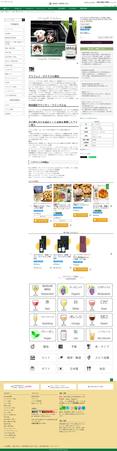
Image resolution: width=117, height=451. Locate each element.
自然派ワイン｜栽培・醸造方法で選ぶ (14, 11)
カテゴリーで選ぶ (9, 410)
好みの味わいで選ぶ (11, 57)
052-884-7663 (103, 2)
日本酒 (7, 82)
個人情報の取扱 (44, 446)
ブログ (7, 105)
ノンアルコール (9, 91)
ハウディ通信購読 (36, 401)
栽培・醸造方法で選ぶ (10, 421)
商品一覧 (18, 8)
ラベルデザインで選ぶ (10, 398)
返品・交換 (63, 420)
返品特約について (85, 149)
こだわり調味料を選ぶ (10, 435)
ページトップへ (111, 379)
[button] (31, 206)
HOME (2, 11)
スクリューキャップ (11, 78)
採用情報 (83, 8)
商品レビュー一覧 (36, 403)
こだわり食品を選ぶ (11, 95)
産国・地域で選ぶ (10, 48)
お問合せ (72, 8)
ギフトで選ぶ (7, 403)
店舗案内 (61, 8)
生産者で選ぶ (9, 65)
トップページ (9, 29)
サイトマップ (55, 446)
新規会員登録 (35, 396)
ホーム (6, 8)
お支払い (34, 408)
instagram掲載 (8, 396)
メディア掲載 (9, 109)
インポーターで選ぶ (9, 408)
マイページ (41, 8)
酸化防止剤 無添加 (10, 37)
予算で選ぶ (8, 52)
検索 (23, 20)
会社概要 (7, 446)
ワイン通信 (113, 6)
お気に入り (30, 8)
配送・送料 (63, 393)
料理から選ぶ (7, 405)
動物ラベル (8, 74)
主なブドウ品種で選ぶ (11, 61)
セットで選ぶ (7, 412)
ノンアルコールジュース (11, 430)
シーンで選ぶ (7, 401)
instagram (8, 33)
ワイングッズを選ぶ (11, 87)
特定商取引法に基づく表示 (30, 446)
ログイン (106, 6)
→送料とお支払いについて (72, 414)
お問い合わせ (16, 446)
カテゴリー (7, 393)
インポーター (9, 69)
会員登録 (7, 113)
